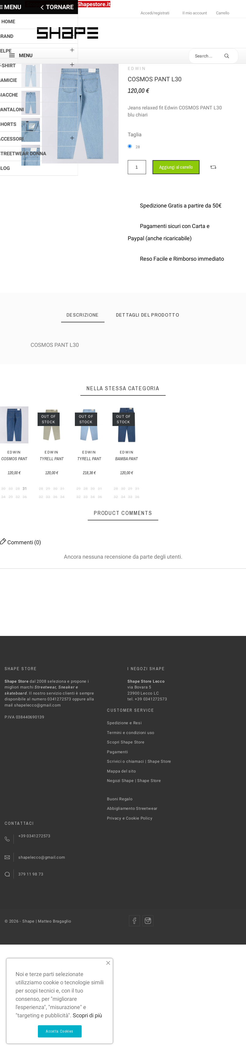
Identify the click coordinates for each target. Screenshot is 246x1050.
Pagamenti (117, 786)
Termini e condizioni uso (130, 767)
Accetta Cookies (60, 1031)
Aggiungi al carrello (176, 167)
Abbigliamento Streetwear (132, 842)
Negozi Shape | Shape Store (134, 815)
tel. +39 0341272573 (147, 733)
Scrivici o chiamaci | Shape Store (139, 795)
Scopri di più (87, 1015)
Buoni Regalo (119, 833)
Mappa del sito (121, 805)
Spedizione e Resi (124, 757)
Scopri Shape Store (125, 776)
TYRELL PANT (91, 493)
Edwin (137, 68)
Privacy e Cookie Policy (129, 852)
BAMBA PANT (218, 493)
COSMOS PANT (27, 493)
